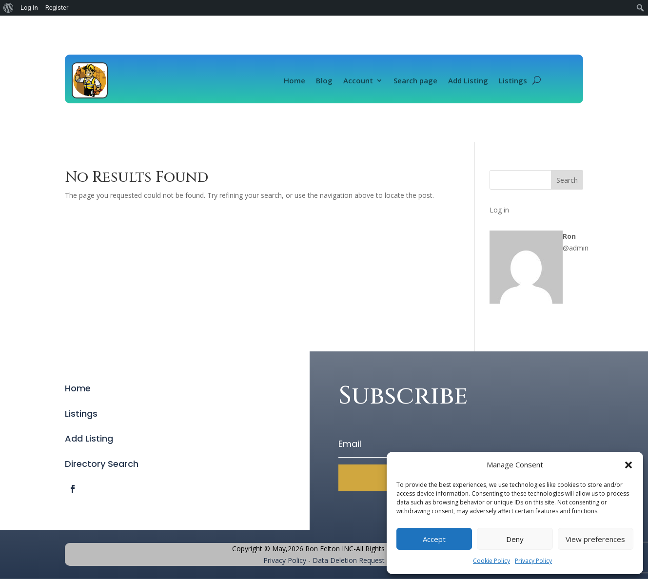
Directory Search (101, 464)
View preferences (595, 539)
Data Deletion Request (349, 560)
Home (294, 80)
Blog (324, 80)
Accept (434, 539)
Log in (499, 209)
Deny (515, 539)
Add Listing (468, 80)
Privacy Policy (533, 561)
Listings (513, 80)
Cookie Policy (491, 561)
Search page (415, 80)
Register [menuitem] (57, 7)
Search (567, 180)
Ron (569, 236)
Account (358, 80)
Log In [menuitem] (29, 7)
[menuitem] (8, 8)
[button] (628, 465)
